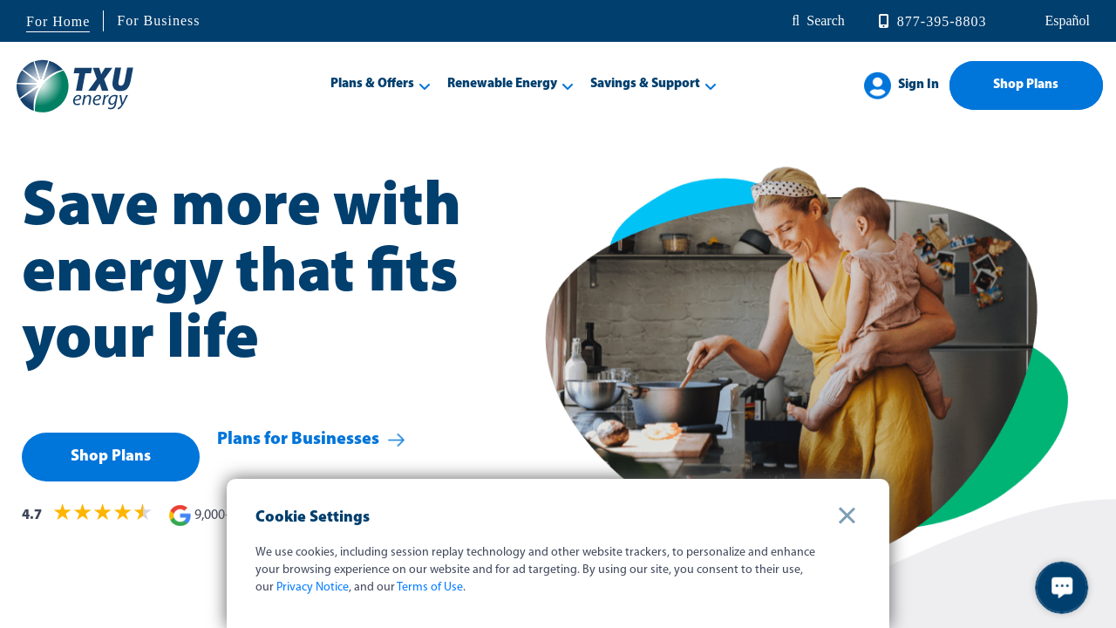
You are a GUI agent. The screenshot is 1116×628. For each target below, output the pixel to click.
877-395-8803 (942, 21)
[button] (1061, 588)
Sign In (918, 85)
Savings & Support (645, 84)
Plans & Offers (372, 84)
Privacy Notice (312, 587)
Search (825, 20)
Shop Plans (1025, 85)
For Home (58, 21)
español (1065, 20)
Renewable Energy (502, 84)
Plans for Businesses (298, 457)
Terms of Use (430, 587)
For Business (158, 20)
